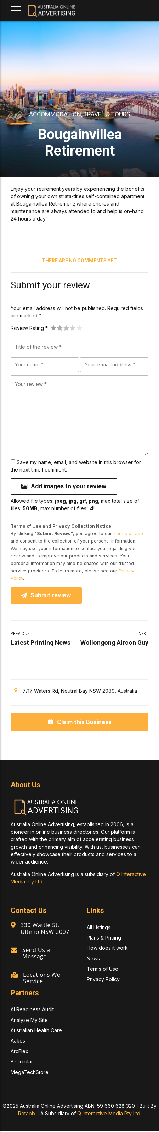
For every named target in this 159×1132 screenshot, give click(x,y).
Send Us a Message (36, 954)
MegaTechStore (30, 1073)
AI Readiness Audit (32, 1010)
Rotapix (27, 1114)
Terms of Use (128, 534)
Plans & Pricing (104, 938)
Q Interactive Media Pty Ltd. (109, 1114)
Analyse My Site (29, 1021)
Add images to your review (69, 486)
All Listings (98, 928)
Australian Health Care (36, 1031)
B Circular (22, 1062)
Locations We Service (42, 979)
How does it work (107, 949)
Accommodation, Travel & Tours (79, 114)
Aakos (18, 1042)
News (93, 959)
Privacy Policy (103, 980)
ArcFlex (19, 1052)
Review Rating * (29, 328)
